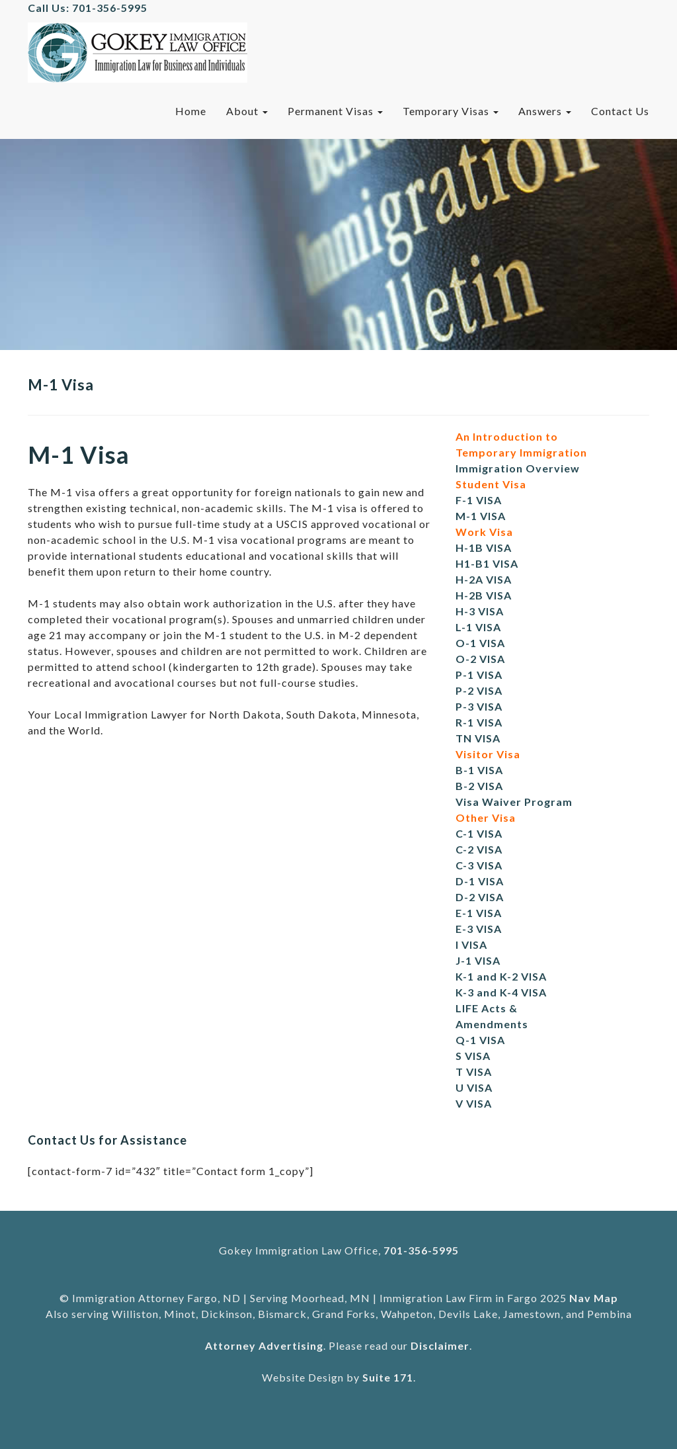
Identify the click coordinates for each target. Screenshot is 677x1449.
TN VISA (478, 738)
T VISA (474, 1071)
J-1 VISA (478, 960)
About (247, 111)
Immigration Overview (518, 468)
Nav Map (593, 1298)
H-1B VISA (484, 547)
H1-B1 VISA (487, 563)
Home (190, 111)
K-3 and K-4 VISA (501, 992)
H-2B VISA (484, 595)
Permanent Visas (335, 111)
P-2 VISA (479, 690)
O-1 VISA (480, 643)
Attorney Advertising (264, 1345)
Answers (544, 111)
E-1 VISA (479, 912)
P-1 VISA (479, 674)
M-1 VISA (481, 515)
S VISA (473, 1055)
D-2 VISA (480, 897)
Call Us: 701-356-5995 (87, 7)
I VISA (471, 944)
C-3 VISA (479, 865)
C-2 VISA (479, 849)
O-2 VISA (480, 658)
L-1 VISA (478, 627)
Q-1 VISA (480, 1039)
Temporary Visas (450, 111)
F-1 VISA (479, 500)
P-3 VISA (479, 706)
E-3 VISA (479, 928)
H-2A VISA (484, 579)
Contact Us (620, 111)
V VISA (474, 1103)
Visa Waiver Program (514, 801)
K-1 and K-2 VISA (501, 976)
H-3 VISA (480, 611)
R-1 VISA (479, 722)
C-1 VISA (479, 833)
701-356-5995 (421, 1250)
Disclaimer (440, 1345)
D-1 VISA (480, 881)
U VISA (474, 1087)
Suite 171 (387, 1377)
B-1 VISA (479, 770)
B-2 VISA (479, 785)
